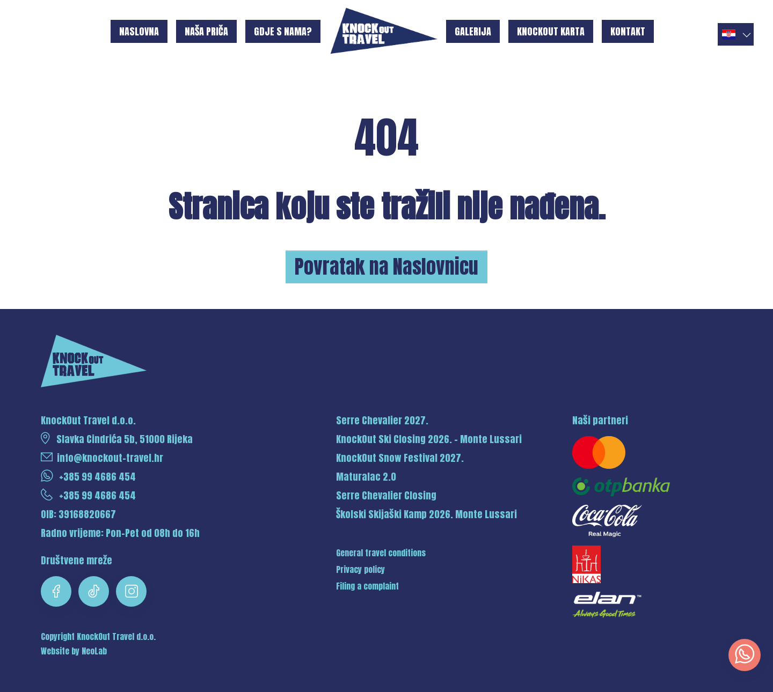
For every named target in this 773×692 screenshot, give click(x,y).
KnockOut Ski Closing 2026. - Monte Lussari (429, 439)
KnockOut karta (551, 31)
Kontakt (627, 31)
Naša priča (206, 31)
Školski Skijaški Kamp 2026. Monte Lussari (426, 514)
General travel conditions (381, 553)
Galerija (473, 31)
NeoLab (94, 651)
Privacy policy (360, 570)
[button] (736, 34)
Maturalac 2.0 (366, 476)
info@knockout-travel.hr (102, 458)
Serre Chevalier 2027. (382, 420)
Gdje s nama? (283, 31)
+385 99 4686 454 (88, 476)
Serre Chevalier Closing (386, 495)
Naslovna (139, 31)
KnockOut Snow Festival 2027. (400, 458)
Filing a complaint (367, 586)
